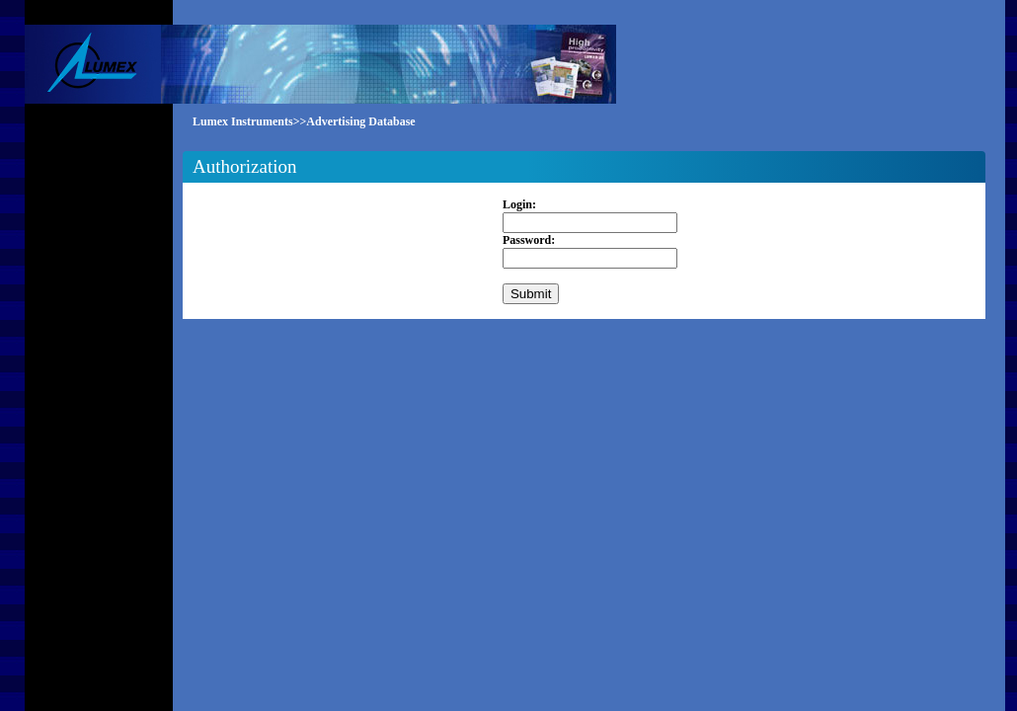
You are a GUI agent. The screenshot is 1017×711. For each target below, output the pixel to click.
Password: (529, 240)
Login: (519, 204)
